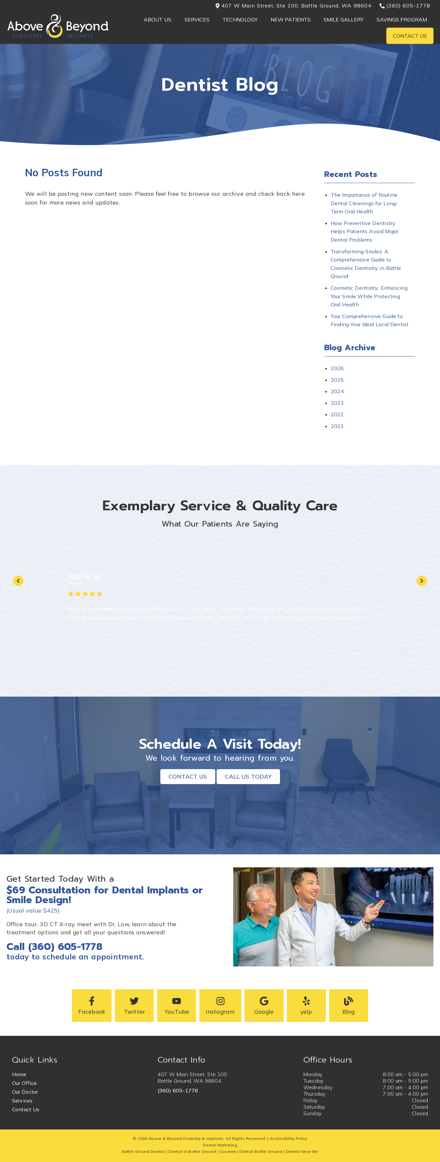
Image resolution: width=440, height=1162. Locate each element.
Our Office (24, 1083)
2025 (337, 380)
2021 (337, 426)
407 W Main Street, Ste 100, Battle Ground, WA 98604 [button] (293, 5)
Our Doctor (25, 1092)
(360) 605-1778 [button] (405, 5)
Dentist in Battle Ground (192, 1151)
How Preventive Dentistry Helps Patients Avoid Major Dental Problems (365, 231)
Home (19, 1074)
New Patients (291, 19)
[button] (92, 1005)
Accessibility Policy (288, 1138)
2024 (337, 391)
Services (196, 19)
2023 (337, 403)
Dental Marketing (220, 1144)
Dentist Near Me (302, 1151)
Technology (240, 19)
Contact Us (410, 36)
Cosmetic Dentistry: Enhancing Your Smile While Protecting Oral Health (369, 296)
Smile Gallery (344, 19)
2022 (337, 414)
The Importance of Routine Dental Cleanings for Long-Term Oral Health (364, 203)
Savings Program (402, 19)
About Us (157, 19)
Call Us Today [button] (248, 776)
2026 (337, 368)
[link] (58, 37)
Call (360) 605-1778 (54, 946)
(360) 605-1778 (178, 1090)
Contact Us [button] (187, 776)
